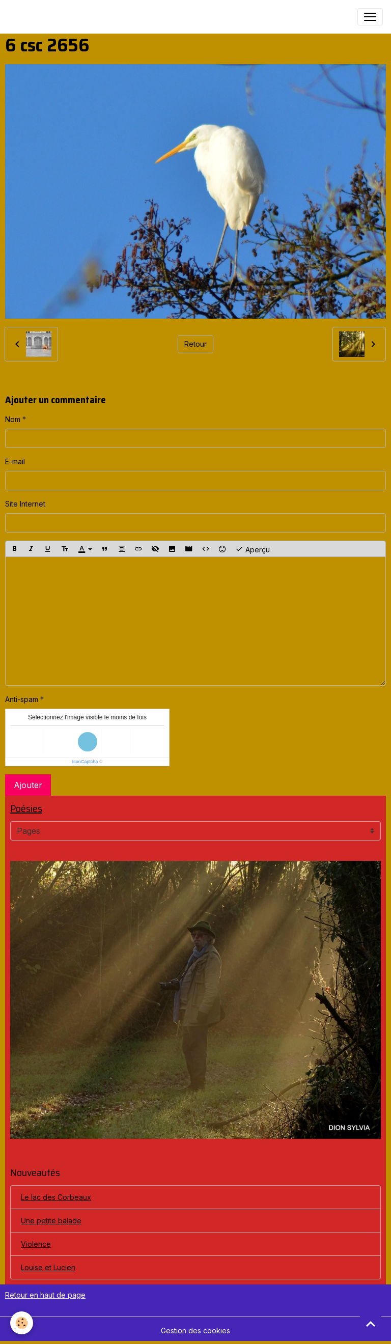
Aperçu (252, 549)
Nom (12, 419)
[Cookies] (21, 1322)
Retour (195, 344)
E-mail (15, 461)
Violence (36, 1244)
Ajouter (28, 785)
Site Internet (25, 503)
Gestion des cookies (195, 1330)
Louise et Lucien (48, 1267)
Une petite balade (51, 1220)
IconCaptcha (85, 761)
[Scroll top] (370, 1323)
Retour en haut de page (45, 1295)
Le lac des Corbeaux (56, 1197)
